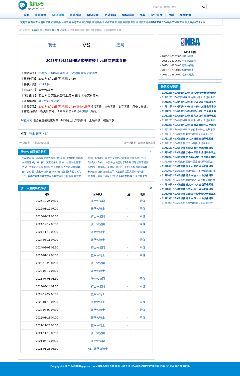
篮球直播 (49, 30)
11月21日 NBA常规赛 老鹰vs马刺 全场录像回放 (187, 134)
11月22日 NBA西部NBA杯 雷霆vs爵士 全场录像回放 (188, 98)
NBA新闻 (127, 15)
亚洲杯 (134, 22)
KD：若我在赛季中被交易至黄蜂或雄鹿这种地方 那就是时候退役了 (51, 177)
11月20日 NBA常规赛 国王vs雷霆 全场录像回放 (187, 161)
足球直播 (40, 15)
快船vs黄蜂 (188, 56)
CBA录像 (200, 22)
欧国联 (126, 22)
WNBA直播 (178, 22)
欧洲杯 (118, 22)
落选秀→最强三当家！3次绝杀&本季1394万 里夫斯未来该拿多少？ (117, 177)
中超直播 (76, 22)
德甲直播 (56, 22)
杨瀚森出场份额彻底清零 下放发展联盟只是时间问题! (116, 171)
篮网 (120, 45)
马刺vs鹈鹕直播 (40, 142)
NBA (45, 133)
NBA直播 (58, 15)
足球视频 (75, 15)
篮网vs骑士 (98, 208)
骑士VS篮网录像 (49, 101)
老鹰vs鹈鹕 (188, 65)
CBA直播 (167, 22)
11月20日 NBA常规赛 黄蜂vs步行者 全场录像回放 (188, 180)
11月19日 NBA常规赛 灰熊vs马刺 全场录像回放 (187, 203)
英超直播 (25, 22)
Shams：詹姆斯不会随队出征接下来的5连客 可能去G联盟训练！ (117, 167)
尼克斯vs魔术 (189, 60)
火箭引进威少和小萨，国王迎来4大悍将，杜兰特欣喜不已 (51, 163)
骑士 (52, 45)
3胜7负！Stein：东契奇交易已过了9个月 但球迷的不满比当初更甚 (118, 163)
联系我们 (164, 366)
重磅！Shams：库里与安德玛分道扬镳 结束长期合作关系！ (117, 158)
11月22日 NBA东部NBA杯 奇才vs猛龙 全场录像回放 (188, 121)
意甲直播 (45, 22)
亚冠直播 (97, 22)
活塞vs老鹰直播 (146, 142)
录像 (142, 200)
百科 (171, 15)
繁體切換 (185, 15)
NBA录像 (93, 15)
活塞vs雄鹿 (188, 74)
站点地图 (174, 366)
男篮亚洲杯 (145, 22)
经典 (142, 15)
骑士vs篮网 (98, 200)
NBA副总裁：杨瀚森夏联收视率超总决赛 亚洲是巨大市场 (52, 157)
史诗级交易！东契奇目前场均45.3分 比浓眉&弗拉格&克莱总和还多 (51, 172)
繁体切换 (185, 366)
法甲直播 (66, 22)
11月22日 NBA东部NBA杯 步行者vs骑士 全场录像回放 (188, 130)
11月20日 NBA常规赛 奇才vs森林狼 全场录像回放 (188, 170)
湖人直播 (190, 22)
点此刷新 (83, 111)
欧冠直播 (87, 22)
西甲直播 (35, 22)
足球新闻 (110, 15)
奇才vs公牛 (188, 70)
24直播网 (37, 30)
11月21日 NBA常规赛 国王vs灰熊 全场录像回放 (187, 143)
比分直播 (156, 15)
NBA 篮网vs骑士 (98, 348)
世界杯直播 (108, 22)
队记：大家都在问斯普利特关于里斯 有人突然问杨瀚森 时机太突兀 (51, 167)
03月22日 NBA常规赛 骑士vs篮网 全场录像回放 (68, 73)
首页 (26, 15)
